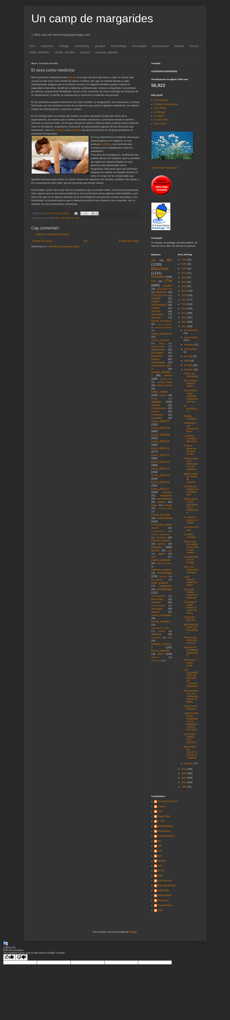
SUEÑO (155, 301)
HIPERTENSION (164, 289)
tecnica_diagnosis (160, 650)
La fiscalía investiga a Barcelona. (190, 438)
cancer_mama (164, 382)
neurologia (156, 608)
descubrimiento (164, 498)
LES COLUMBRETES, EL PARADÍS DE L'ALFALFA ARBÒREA (191, 677)
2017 (184, 299)
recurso (193, 46)
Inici (86, 241)
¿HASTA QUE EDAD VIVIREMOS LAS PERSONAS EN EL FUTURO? (191, 721)
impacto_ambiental (160, 560)
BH (57, 218)
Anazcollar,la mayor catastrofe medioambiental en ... (191, 396)
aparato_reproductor (161, 333)
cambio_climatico (65, 52)
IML (160, 841)
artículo (72, 77)
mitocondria (157, 599)
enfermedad (164, 518)
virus (160, 653)
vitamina (155, 657)
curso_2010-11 (67, 218)
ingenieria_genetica (161, 569)
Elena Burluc (164, 831)
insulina (163, 576)
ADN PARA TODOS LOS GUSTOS (190, 738)
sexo (77, 218)
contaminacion (160, 46)
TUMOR (155, 308)
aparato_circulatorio (161, 321)
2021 (184, 282)
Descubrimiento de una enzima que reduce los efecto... (191, 696)
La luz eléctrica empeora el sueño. (191, 580)
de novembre (190, 337)
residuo (161, 631)
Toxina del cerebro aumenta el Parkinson (191, 593)
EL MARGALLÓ (190, 409)
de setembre (190, 349)
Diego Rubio (164, 816)
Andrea (161, 806)
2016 (184, 304)
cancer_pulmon (164, 385)
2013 (184, 317)
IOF (160, 846)
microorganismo (158, 596)
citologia (64, 46)
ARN (153, 260)
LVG (160, 865)
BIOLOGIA (160, 269)
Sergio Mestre (165, 905)
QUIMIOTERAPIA (159, 295)
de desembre (190, 330)
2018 (184, 295)
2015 (184, 308)
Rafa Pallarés (165, 895)
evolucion (161, 537)
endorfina (106, 144)
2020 (184, 286)
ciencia (162, 395)
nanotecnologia (158, 605)
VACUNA (156, 311)
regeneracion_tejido (160, 628)
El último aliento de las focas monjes (190, 449)
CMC (153, 281)
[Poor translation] (21, 957)
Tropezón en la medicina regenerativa (191, 651)
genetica (100, 46)
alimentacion (157, 314)
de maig (188, 356)
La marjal (158, 116)
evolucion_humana (160, 540)
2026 (184, 259)
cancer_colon (166, 379)
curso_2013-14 (160, 468)
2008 (184, 778)
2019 (184, 291)
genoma (155, 550)
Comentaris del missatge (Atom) (63, 246)
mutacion (156, 602)
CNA (160, 811)
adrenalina (75, 130)
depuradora (166, 495)
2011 (184, 326)
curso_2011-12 (160, 455)
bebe (161, 343)
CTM (168, 281)
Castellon (167, 285)
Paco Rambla (165, 880)
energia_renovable (160, 514)
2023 (184, 273)
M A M (161, 870)
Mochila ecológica (190, 417)
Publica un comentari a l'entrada (52, 234)
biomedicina (157, 353)
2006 (184, 786)
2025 (184, 264)
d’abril (187, 360)
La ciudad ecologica (190, 535)
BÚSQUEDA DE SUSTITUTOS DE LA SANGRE (191, 752)
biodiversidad (158, 349)
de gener (189, 763)
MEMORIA (161, 292)
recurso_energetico (161, 621)
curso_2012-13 (160, 461)
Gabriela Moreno (166, 836)
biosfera (179, 46)
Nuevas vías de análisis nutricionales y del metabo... (191, 547)
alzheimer (156, 317)
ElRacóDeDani (165, 826)
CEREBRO (158, 276)
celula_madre (159, 391)
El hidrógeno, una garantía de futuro (191, 427)
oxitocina (59, 130)
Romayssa (163, 900)
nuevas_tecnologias (161, 615)
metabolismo (81, 46)
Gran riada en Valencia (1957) (190, 383)
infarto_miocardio (164, 563)
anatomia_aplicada (106, 52)
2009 (184, 773)
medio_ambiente (39, 52)
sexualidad (156, 637)
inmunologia (139, 46)
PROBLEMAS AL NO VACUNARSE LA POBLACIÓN (191, 506)
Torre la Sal (160, 123)
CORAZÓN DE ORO (189, 618)
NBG (160, 875)
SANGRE (156, 298)
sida (170, 637)
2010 (184, 769)
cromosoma (157, 414)
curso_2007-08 (160, 427)
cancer (168, 375)
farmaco (161, 544)
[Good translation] (9, 957)
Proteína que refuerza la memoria (190, 640)
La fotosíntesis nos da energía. (191, 560)
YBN (160, 910)
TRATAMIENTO (159, 305)
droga (154, 505)
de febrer (189, 369)
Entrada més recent (42, 241)
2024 (184, 268)
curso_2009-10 (160, 441)
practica (85, 52)
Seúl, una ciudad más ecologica (191, 570)
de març (188, 365)
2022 (184, 277)
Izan (160, 851)
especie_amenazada (160, 534)
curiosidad (156, 418)
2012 (184, 322)
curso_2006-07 (160, 421)
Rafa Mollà (163, 890)
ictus (153, 556)
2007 (184, 782)
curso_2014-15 (160, 475)
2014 (184, 313)
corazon (155, 411)
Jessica (161, 860)
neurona (155, 612)
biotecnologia (158, 362)
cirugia (154, 398)
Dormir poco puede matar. (190, 663)
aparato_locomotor (163, 327)
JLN (160, 856)
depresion (167, 492)
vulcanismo (156, 660)
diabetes (161, 502)
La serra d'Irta (161, 119)
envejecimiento (158, 531)
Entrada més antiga (129, 241)
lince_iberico (157, 579)
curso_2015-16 (160, 482)
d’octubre (189, 344)
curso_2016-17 (160, 488)
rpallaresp (156, 634)
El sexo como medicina (190, 707)
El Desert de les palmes (166, 104)
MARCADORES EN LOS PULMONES (191, 628)
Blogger (133, 932)
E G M (161, 821)
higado (161, 553)
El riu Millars (160, 108)
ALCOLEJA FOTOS (168, 801)
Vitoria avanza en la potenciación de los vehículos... (191, 464)
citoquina (155, 405)
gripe (169, 550)
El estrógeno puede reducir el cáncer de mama (190, 607)
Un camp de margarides (92, 18)
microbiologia (118, 46)
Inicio (32, 46)
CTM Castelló (161, 100)
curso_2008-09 (160, 434)
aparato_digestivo (165, 324)
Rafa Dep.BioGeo (167, 885)
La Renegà (159, 112)
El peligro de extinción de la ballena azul (191, 490)
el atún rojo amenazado (191, 375)
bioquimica (47, 46)
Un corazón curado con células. (191, 520)
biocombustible (158, 346)
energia (168, 505)
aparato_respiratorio (160, 340)
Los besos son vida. (191, 528)
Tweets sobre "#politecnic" (164, 167)
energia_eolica (165, 508)
